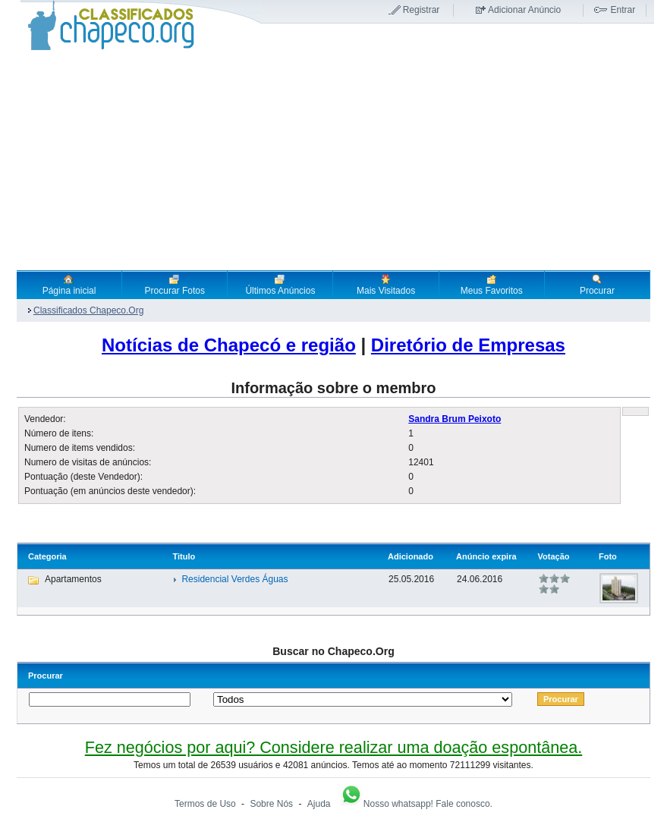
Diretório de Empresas (468, 345)
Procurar (597, 284)
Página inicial (69, 284)
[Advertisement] (333, 160)
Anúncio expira (486, 556)
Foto (608, 556)
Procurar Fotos (175, 284)
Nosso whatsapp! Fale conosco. (415, 804)
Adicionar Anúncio (524, 10)
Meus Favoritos (492, 284)
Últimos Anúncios (280, 284)
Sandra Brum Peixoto (454, 419)
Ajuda (319, 804)
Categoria (47, 556)
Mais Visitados (386, 284)
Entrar (622, 10)
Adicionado (410, 556)
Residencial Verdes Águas (234, 579)
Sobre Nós (271, 804)
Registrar (421, 10)
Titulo (183, 556)
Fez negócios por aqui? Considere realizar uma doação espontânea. (333, 747)
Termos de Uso (205, 804)
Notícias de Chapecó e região (229, 345)
